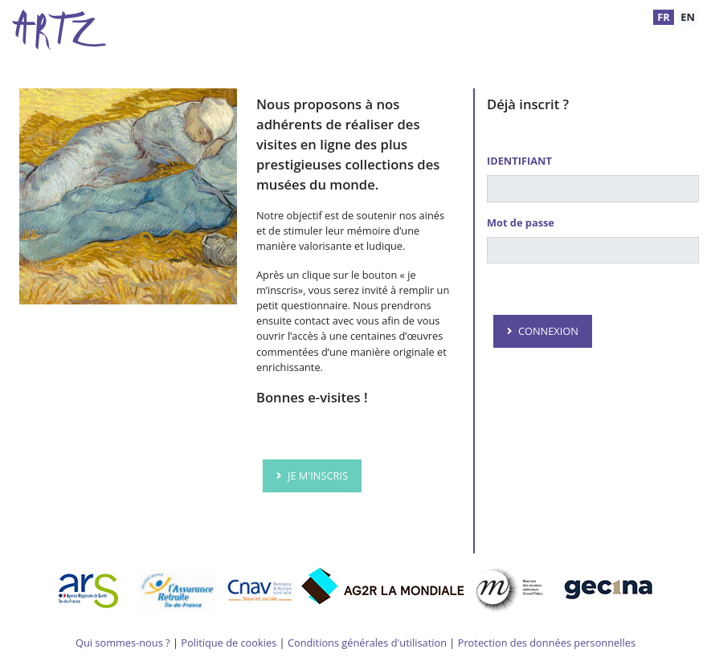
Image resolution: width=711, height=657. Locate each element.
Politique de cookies (228, 642)
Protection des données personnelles (546, 642)
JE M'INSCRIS (318, 475)
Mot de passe (520, 222)
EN (687, 17)
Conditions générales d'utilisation (367, 642)
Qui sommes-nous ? (123, 642)
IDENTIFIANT (519, 160)
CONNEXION (548, 331)
